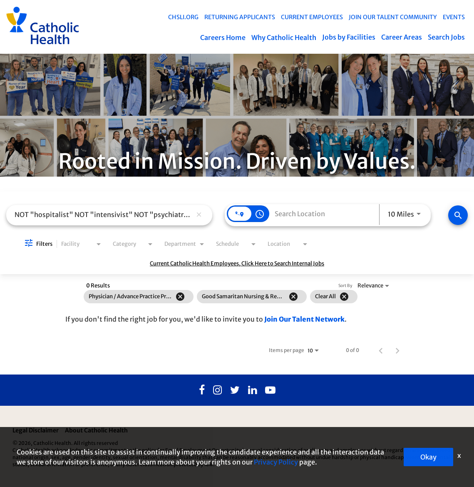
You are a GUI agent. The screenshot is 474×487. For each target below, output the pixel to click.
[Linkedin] (252, 390)
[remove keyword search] (199, 215)
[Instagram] (217, 390)
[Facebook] (202, 390)
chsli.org (183, 17)
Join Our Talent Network (304, 319)
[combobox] (103, 215)
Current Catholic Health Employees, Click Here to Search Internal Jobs (237, 263)
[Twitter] (235, 390)
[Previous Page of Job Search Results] (380, 350)
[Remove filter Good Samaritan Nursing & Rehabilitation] (293, 296)
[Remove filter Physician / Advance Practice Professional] (180, 296)
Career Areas (401, 37)
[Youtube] (270, 390)
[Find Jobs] (458, 215)
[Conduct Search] (458, 215)
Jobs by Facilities (348, 37)
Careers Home (223, 37)
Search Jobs (446, 37)
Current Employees (312, 17)
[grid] (220, 296)
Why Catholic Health (283, 37)
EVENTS (454, 17)
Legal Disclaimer (35, 431)
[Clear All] (344, 296)
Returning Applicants (239, 17)
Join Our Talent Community (393, 17)
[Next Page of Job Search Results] (397, 350)
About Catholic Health (96, 431)
